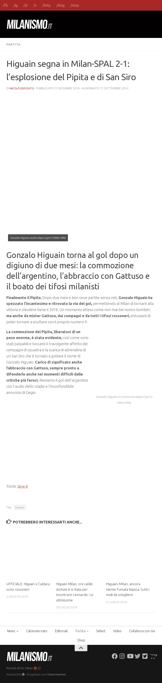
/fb (5, 5)
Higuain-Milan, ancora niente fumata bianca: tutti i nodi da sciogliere (127, 589)
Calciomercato (36, 631)
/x (35, 5)
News (11, 631)
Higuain (19, 507)
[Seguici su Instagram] (122, 656)
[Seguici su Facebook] (115, 656)
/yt (25, 5)
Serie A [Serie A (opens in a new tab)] (22, 486)
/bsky (46, 5)
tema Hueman (57, 674)
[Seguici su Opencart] (153, 656)
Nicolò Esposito (22, 88)
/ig (16, 5)
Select (100, 631)
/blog (61, 5)
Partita (13, 44)
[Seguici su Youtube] (130, 656)
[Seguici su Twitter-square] (145, 656)
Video (117, 631)
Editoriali (61, 631)
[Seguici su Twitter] (137, 656)
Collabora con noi (142, 631)
